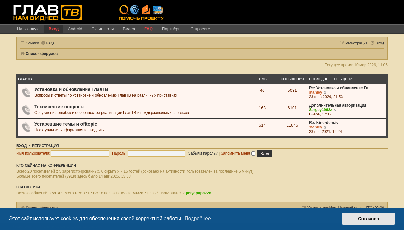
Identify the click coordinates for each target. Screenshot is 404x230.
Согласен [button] (368, 218)
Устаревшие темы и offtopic (65, 124)
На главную (28, 29)
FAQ (148, 29)
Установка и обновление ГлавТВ (71, 89)
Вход (54, 29)
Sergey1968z (320, 110)
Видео (129, 29)
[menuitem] (47, 43)
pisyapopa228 (198, 193)
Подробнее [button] (198, 218)
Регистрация (45, 146)
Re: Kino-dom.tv (323, 123)
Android (75, 29)
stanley (315, 92)
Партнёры (171, 29)
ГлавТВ (25, 79)
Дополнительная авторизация (337, 105)
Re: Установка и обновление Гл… (340, 88)
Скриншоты (103, 29)
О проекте (200, 29)
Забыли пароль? (202, 153)
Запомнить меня (238, 153)
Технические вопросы (59, 106)
